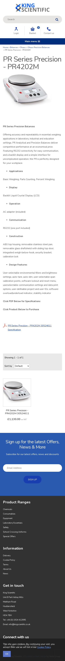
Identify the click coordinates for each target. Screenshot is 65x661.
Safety (6, 527)
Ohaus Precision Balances (39, 47)
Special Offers (9, 536)
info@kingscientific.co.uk (19, 624)
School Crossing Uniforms (14, 532)
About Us (7, 569)
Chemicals (7, 509)
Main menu (32, 41)
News (5, 573)
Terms (5, 564)
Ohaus (23, 47)
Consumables (9, 514)
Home (5, 47)
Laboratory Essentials (12, 523)
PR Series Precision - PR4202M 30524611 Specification (27, 327)
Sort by (8, 366)
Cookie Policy (9, 560)
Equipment (7, 518)
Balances (14, 47)
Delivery (7, 555)
